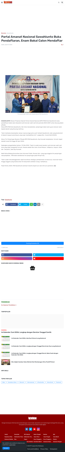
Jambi (6, 434)
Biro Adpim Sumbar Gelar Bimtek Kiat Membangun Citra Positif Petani (33, 362)
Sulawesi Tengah (57, 441)
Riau (15, 439)
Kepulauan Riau (8, 436)
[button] (2, 2)
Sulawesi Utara (47, 441)
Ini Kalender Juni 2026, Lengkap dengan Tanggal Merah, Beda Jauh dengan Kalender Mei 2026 (34, 354)
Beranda (3, 33)
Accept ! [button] (6, 448)
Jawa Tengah (46, 436)
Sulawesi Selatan (9, 439)
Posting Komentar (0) (32, 243)
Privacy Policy (44, 449)
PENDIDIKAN (5, 302)
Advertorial (50, 382)
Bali (54, 434)
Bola (3, 382)
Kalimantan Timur (18, 436)
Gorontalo (16, 434)
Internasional (30, 382)
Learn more (12, 445)
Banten (45, 434)
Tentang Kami (53, 449)
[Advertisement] (32, 18)
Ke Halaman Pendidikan (8, 305)
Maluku (55, 439)
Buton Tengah (37, 434)
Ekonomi (22, 382)
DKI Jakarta (27, 434)
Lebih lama (60, 247)
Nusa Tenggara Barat (48, 439)
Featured (58, 382)
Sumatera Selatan (28, 441)
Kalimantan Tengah (29, 436)
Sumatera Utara (12, 382)
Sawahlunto (10, 33)
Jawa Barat (56, 436)
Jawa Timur (37, 436)
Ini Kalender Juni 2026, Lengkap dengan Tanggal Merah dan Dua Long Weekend (36, 346)
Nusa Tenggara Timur (38, 439)
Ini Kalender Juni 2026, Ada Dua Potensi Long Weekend (28, 338)
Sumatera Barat (38, 441)
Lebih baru (5, 247)
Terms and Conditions (33, 449)
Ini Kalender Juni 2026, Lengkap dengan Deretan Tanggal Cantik (26, 332)
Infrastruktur (40, 382)
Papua (25, 439)
